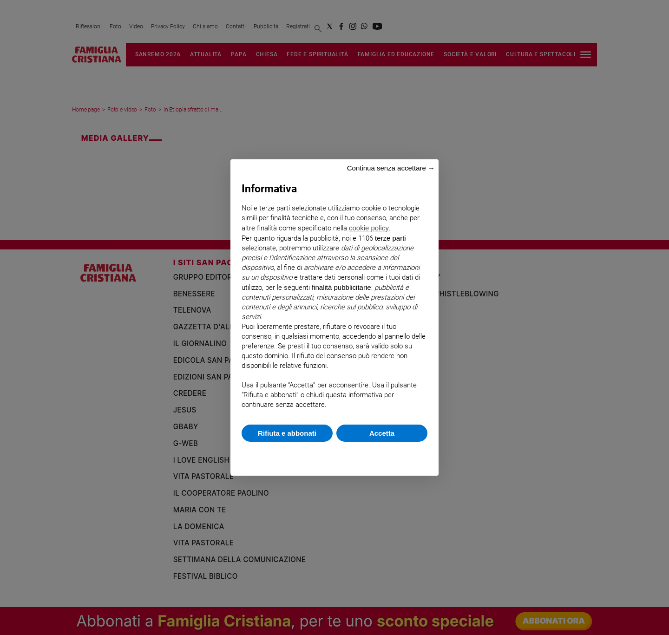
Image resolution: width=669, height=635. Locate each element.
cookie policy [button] (369, 228)
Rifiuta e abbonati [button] (287, 433)
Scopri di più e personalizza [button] (334, 454)
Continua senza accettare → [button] (391, 168)
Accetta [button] (381, 433)
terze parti (390, 238)
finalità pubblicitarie (341, 287)
